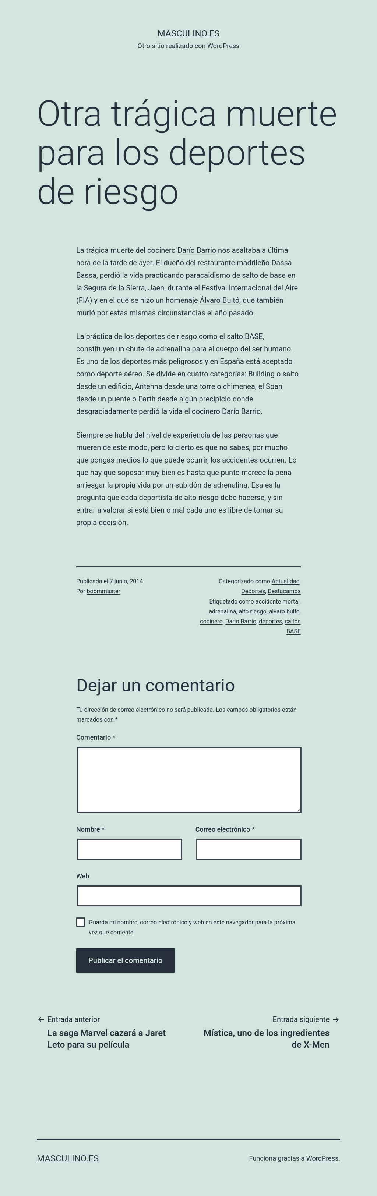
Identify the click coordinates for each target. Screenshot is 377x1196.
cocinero (211, 621)
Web (82, 876)
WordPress (322, 1158)
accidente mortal (278, 601)
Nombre (90, 829)
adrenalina (222, 611)
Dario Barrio (240, 621)
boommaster (103, 591)
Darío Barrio (196, 250)
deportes (151, 336)
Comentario (96, 737)
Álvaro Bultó (219, 300)
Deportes (253, 591)
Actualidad (286, 581)
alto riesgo (253, 611)
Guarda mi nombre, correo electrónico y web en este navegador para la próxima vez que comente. (192, 927)
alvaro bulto (284, 611)
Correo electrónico (225, 829)
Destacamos (284, 591)
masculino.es (188, 33)
